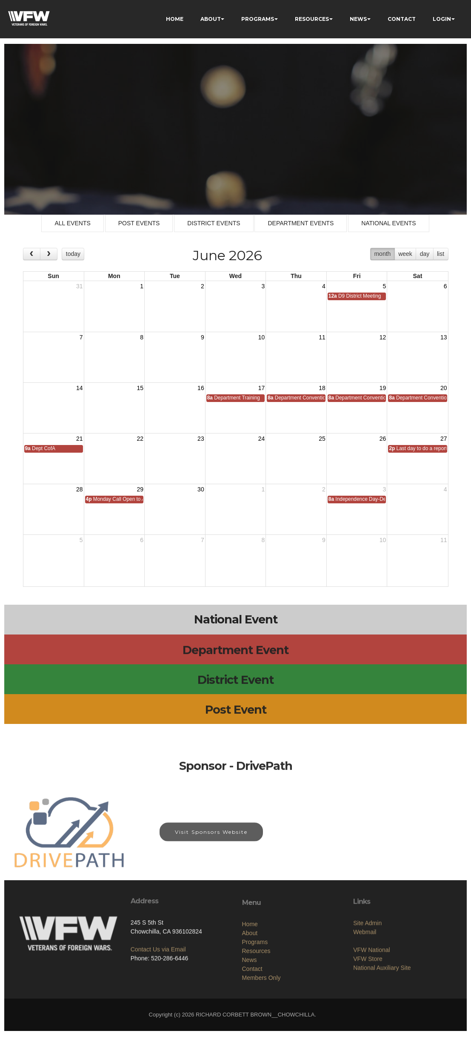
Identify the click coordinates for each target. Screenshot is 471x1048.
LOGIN (442, 19)
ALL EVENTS (72, 223)
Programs (255, 982)
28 (79, 489)
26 (383, 438)
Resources (256, 991)
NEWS (358, 19)
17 (261, 388)
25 (322, 438)
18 (322, 388)
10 (261, 337)
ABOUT (210, 19)
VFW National (371, 982)
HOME (174, 19)
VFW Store (367, 991)
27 (443, 438)
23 (200, 438)
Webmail (364, 964)
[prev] (31, 254)
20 (443, 388)
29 (140, 489)
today (73, 253)
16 (200, 388)
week (405, 253)
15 (140, 388)
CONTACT (402, 19)
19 (383, 388)
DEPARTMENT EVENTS (301, 223)
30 (200, 489)
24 (261, 438)
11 (322, 337)
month (382, 253)
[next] (48, 254)
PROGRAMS (257, 19)
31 (79, 286)
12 (383, 337)
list (440, 253)
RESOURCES (312, 19)
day (425, 253)
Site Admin (367, 955)
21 (79, 438)
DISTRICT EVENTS (213, 223)
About (250, 973)
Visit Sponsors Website (211, 839)
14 (79, 388)
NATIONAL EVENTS (388, 223)
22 (140, 438)
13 (443, 337)
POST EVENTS (139, 223)
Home (250, 964)
